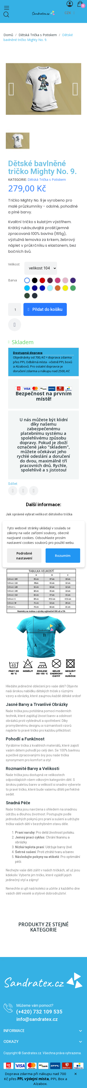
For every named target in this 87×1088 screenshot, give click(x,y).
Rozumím (63, 555)
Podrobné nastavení (24, 555)
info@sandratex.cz (37, 1019)
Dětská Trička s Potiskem (47, 179)
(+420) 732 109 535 (39, 1012)
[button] (11, 89)
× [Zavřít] (75, 1074)
